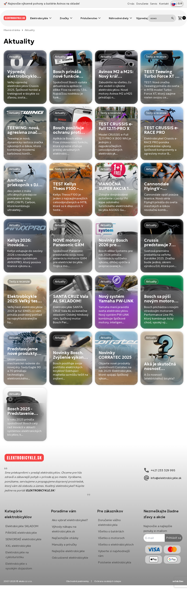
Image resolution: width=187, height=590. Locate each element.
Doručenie (142, 3)
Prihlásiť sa (170, 535)
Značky (64, 15)
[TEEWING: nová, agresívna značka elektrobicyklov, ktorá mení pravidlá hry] (25, 128)
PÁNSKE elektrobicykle (24, 530)
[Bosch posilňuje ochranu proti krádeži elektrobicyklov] (70, 128)
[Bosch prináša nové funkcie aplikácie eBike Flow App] (70, 71)
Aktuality (30, 24)
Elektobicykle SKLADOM (24, 523)
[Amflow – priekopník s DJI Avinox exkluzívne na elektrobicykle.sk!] (25, 184)
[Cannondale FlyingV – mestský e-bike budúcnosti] (161, 184)
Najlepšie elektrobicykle (69, 553)
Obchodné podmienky (77, 586)
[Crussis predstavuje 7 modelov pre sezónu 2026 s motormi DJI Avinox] (161, 240)
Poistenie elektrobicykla (114, 560)
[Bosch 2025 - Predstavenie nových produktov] (25, 409)
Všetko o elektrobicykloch (116, 542)
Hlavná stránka (12, 24)
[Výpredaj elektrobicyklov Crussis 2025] (25, 71)
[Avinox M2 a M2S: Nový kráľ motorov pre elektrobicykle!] (116, 71)
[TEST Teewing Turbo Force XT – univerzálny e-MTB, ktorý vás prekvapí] (161, 71)
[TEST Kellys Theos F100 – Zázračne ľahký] (70, 184)
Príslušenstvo (89, 15)
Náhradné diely (119, 15)
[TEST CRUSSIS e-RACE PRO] (161, 128)
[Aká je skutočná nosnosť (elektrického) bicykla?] (161, 352)
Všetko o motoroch (111, 535)
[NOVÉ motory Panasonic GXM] (70, 240)
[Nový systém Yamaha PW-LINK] (116, 296)
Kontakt (164, 3)
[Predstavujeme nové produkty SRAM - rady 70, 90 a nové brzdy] (25, 352)
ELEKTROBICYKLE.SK (43, 487)
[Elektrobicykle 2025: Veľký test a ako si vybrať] (25, 296)
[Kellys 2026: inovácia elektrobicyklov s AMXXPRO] (25, 240)
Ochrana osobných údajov (107, 586)
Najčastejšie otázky (66, 540)
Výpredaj (142, 15)
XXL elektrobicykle (21, 548)
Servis (153, 3)
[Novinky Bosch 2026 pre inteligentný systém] (116, 240)
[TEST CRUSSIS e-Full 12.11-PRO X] (116, 128)
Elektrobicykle (39, 15)
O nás (131, 3)
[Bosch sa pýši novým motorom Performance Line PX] (161, 296)
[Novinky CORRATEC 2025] (116, 352)
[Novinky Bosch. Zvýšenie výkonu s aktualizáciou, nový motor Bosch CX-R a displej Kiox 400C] (70, 352)
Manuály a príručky (65, 546)
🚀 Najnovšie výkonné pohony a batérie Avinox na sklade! (42, 3)
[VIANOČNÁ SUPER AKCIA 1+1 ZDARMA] (116, 184)
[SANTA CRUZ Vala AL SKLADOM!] (70, 296)
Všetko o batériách (111, 529)
